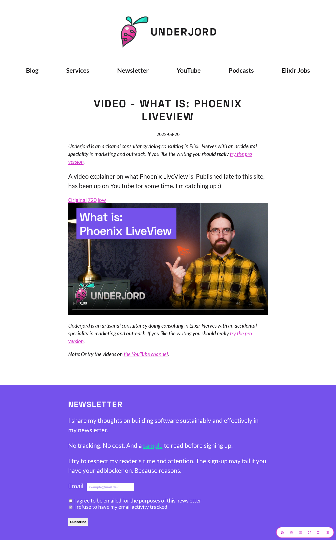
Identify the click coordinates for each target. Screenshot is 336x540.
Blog (32, 70)
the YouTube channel (146, 354)
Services (77, 70)
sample (153, 445)
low (102, 200)
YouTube (189, 70)
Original (77, 200)
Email (75, 486)
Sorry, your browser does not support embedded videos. (168, 259)
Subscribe (78, 522)
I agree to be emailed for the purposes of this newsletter (137, 500)
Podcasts (241, 70)
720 (92, 200)
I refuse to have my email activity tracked (120, 507)
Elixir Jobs (296, 70)
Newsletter (133, 70)
